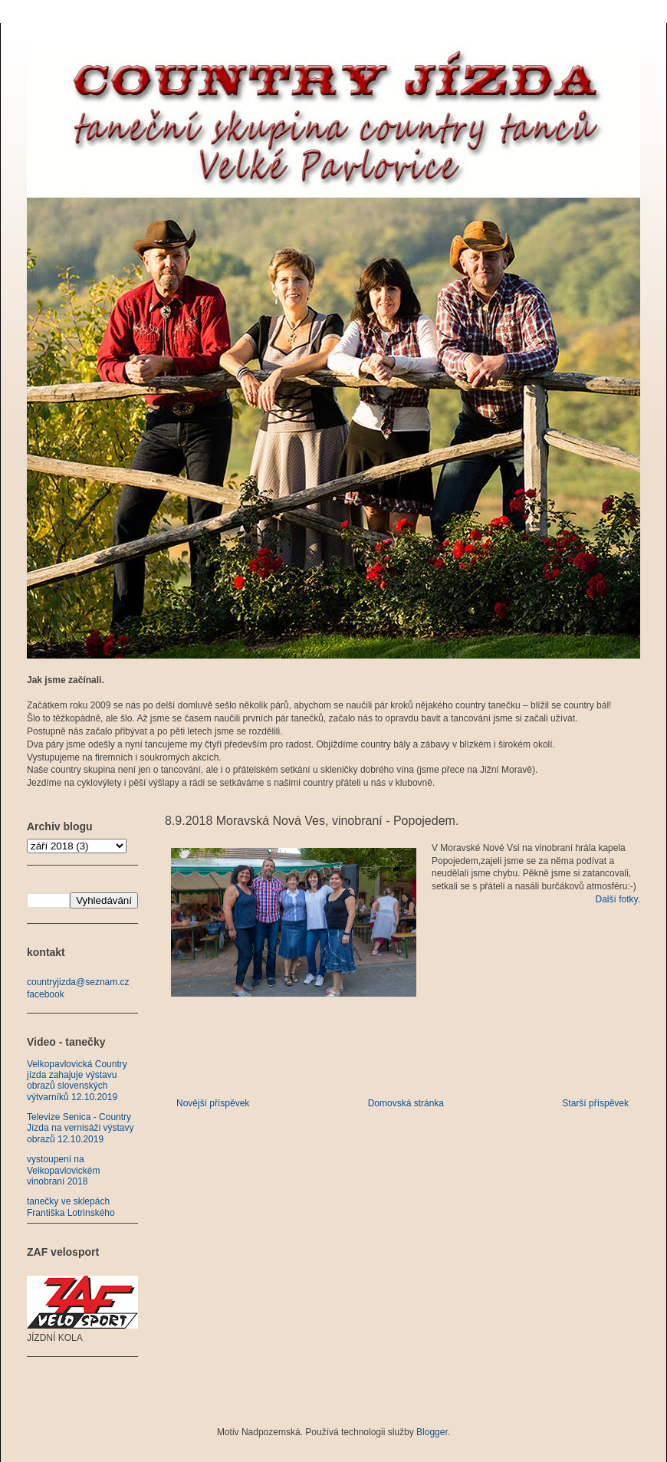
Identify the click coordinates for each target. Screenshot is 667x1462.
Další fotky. (618, 899)
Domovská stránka (406, 1103)
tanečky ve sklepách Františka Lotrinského (71, 1206)
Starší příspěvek (595, 1103)
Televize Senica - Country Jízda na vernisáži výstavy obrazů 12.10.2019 (80, 1128)
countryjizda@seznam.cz (78, 982)
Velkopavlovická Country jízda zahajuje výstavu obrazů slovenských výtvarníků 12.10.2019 (77, 1080)
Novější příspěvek (212, 1103)
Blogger (432, 1432)
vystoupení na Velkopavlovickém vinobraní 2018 (63, 1170)
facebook (45, 994)
